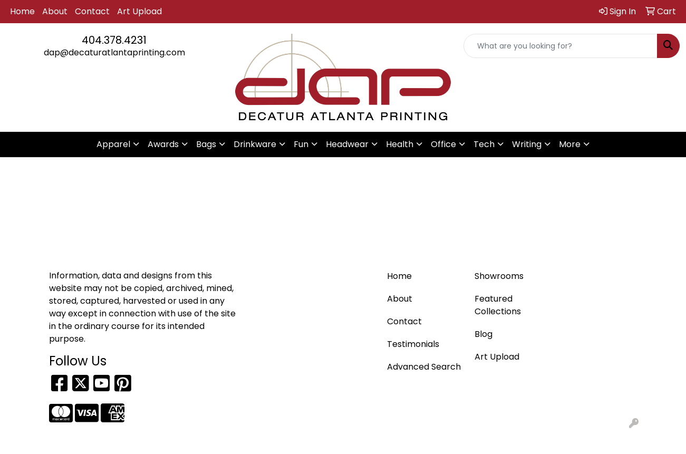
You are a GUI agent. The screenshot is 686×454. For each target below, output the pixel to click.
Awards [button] (163, 144)
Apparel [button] (113, 144)
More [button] (570, 144)
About (54, 11)
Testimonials (413, 344)
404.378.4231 (114, 40)
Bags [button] (206, 144)
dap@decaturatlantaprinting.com (114, 52)
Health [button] (399, 144)
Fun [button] (301, 144)
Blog (483, 334)
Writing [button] (527, 144)
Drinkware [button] (255, 144)
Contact (92, 11)
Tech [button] (484, 144)
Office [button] (443, 144)
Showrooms (499, 276)
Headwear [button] (347, 144)
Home (22, 11)
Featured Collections (498, 305)
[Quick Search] (560, 46)
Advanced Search (424, 367)
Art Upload (139, 11)
